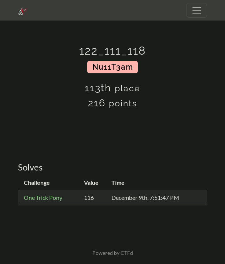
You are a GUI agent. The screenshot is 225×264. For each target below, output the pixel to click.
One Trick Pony (43, 197)
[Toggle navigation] (197, 10)
